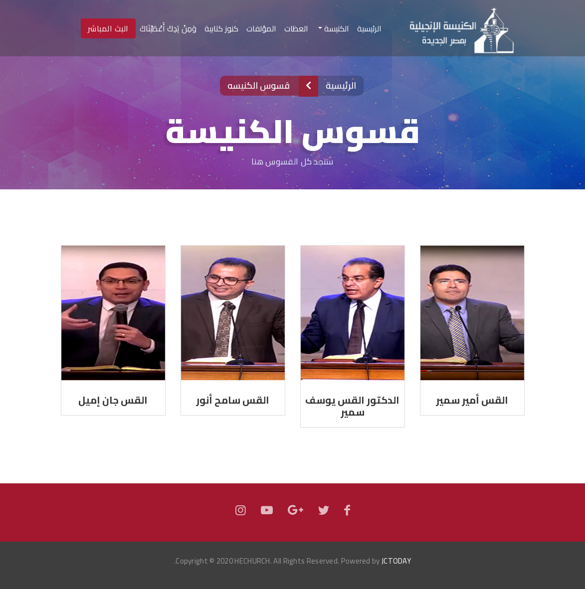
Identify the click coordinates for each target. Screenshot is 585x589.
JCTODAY (396, 561)
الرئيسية (367, 28)
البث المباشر (108, 28)
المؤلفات (261, 28)
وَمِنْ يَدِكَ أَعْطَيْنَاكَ (168, 28)
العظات (296, 28)
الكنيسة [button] (335, 28)
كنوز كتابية (221, 28)
